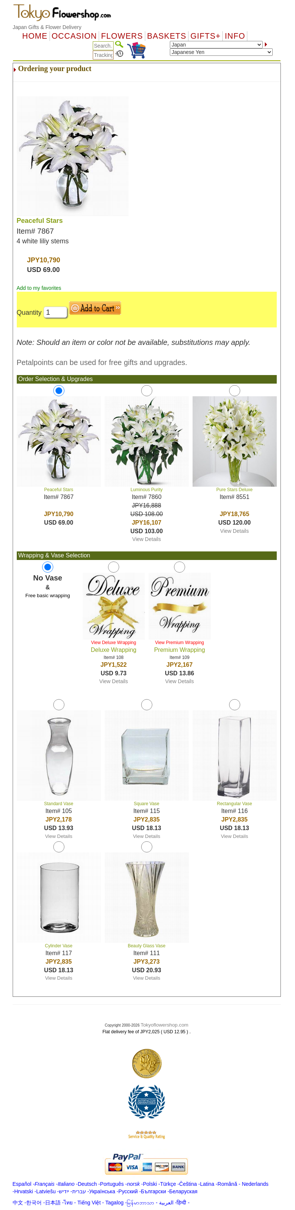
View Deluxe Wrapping (113, 642)
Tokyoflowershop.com (164, 1025)
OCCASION (74, 36)
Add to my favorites (39, 288)
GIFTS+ (205, 36)
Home (35, 36)
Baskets (166, 36)
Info (235, 36)
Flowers (122, 36)
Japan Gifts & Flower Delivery (47, 27)
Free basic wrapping (47, 595)
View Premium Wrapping (179, 642)
